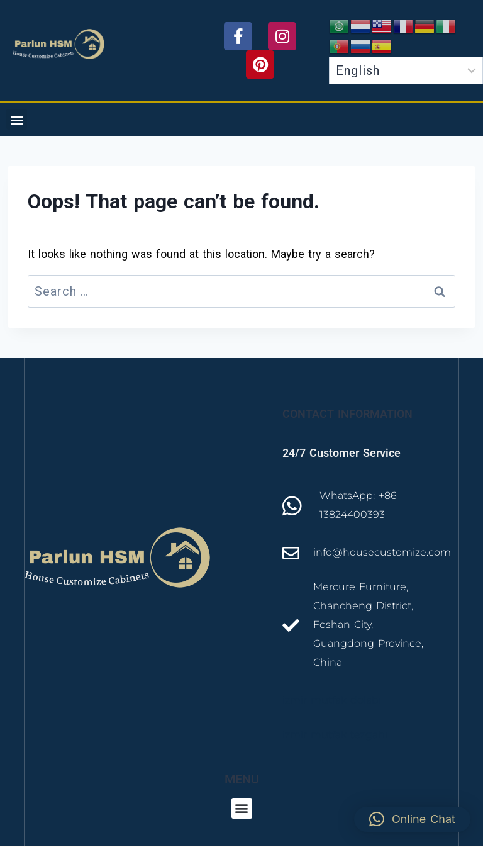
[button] (16, 119)
